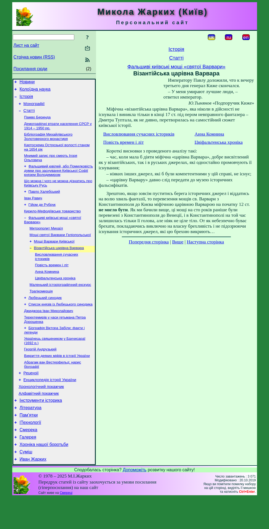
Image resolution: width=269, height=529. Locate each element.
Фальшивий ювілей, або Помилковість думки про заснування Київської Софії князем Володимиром (58, 178)
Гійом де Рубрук (42, 214)
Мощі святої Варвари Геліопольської (60, 246)
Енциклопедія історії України (49, 402)
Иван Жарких (33, 490)
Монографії (34, 107)
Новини (27, 82)
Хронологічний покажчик (41, 410)
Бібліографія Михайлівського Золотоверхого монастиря (48, 142)
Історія (26, 99)
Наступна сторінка (205, 241)
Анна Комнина (47, 286)
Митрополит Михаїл (46, 239)
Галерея (28, 466)
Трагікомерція (41, 307)
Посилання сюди (30, 68)
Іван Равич (33, 207)
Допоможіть (134, 501)
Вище (178, 241)
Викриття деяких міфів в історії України (57, 376)
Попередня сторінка (149, 241)
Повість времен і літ (52, 279)
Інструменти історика (41, 425)
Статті (29, 114)
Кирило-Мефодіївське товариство (52, 221)
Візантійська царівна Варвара (59, 261)
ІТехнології (30, 450)
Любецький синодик (45, 314)
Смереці (66, 524)
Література (31, 433)
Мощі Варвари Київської (54, 254)
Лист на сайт (26, 45)
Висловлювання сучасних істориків (139, 134)
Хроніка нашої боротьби (44, 474)
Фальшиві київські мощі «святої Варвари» (176, 66)
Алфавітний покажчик (39, 417)
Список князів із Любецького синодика (61, 321)
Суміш (26, 482)
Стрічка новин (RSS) (34, 57)
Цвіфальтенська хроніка (55, 293)
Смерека (29, 458)
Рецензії (31, 395)
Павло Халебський (44, 200)
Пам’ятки (29, 441)
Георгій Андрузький (40, 369)
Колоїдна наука (35, 90)
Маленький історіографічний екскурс (60, 300)
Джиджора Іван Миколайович (48, 328)
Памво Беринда (37, 122)
